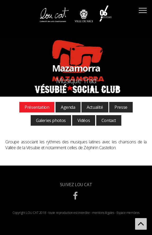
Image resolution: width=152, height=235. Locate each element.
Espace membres (128, 212)
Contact (109, 120)
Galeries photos (51, 120)
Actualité (95, 107)
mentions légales (103, 212)
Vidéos (83, 120)
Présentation (37, 107)
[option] (76, 68)
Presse (120, 107)
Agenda (68, 107)
